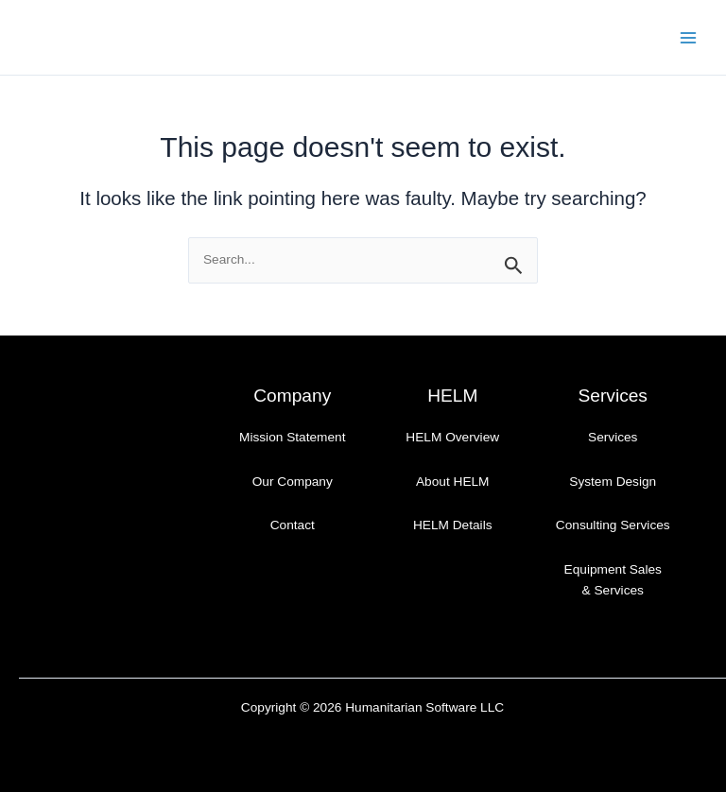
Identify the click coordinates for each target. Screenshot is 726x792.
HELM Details (453, 525)
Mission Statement (292, 437)
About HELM (453, 481)
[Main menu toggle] (688, 37)
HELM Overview (452, 437)
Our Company (292, 481)
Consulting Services (613, 525)
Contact (292, 525)
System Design (612, 481)
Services (612, 437)
